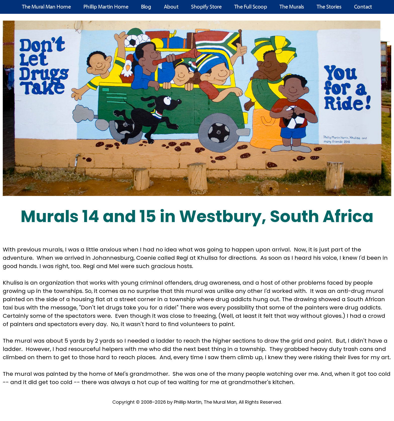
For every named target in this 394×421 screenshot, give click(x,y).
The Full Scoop (250, 7)
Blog (146, 7)
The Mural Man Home (46, 7)
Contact (363, 7)
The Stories (329, 7)
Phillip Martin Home (105, 7)
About (171, 7)
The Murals (291, 7)
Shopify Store (206, 7)
